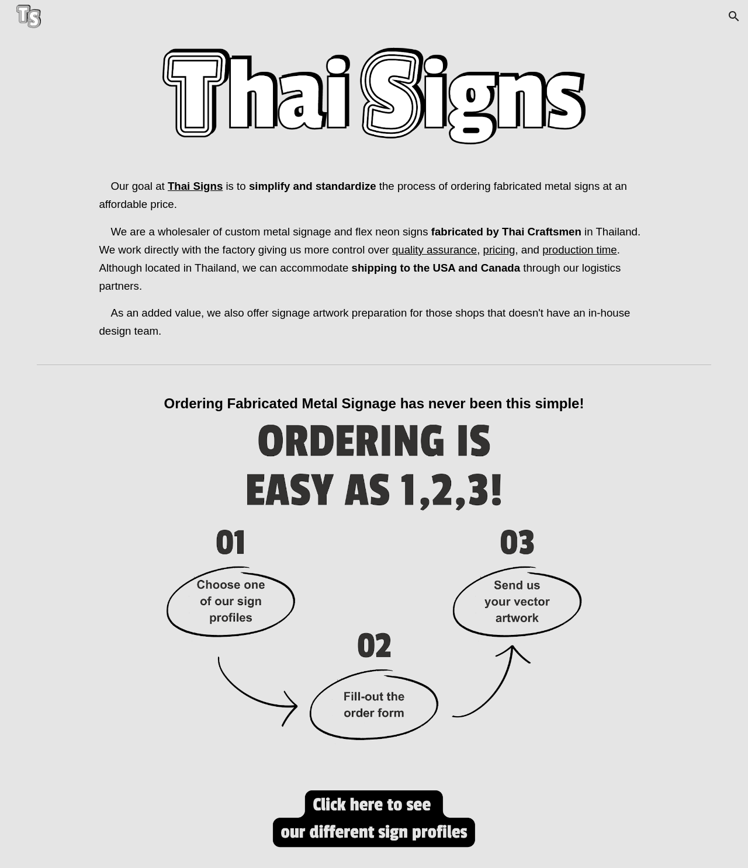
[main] (373, 259)
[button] (734, 16)
